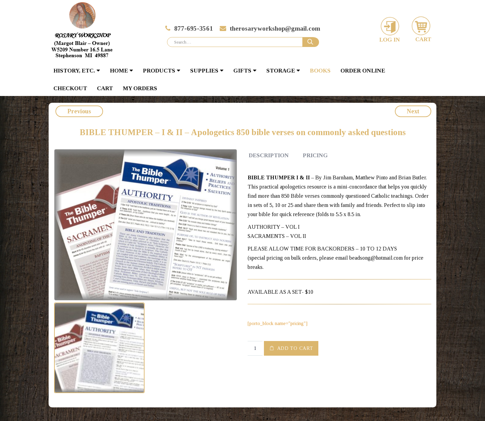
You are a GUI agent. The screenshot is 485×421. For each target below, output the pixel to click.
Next (413, 111)
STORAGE (280, 70)
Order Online (362, 70)
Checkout (70, 88)
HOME (119, 70)
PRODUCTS (159, 70)
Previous (79, 111)
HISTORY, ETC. (74, 70)
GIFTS (242, 70)
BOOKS (320, 70)
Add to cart (295, 348)
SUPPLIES (204, 70)
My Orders (140, 88)
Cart (105, 88)
